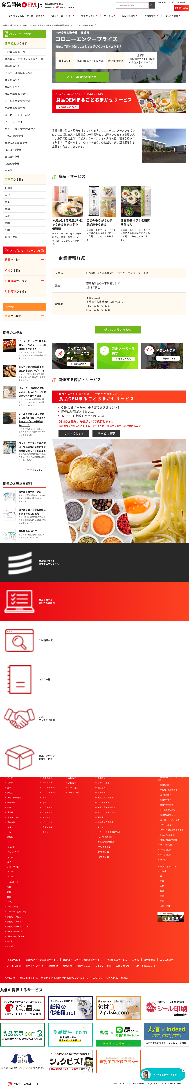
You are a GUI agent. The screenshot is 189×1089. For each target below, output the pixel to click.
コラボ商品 (73, 787)
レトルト (11, 857)
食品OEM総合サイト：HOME (16, 25)
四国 (7, 230)
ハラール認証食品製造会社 (20, 129)
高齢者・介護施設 (105, 822)
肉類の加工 (47, 772)
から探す (16, 43)
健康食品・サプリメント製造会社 (24, 59)
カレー (10, 832)
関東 (7, 202)
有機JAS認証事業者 (16, 142)
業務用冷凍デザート (16, 936)
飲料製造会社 (12, 66)
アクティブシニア (76, 767)
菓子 (9, 862)
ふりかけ (11, 847)
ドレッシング (13, 852)
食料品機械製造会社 (16, 94)
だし (9, 842)
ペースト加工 (48, 812)
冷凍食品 (11, 822)
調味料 (10, 837)
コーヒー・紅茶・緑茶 (17, 115)
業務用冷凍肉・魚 (15, 931)
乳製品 (10, 812)
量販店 (101, 772)
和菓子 (10, 886)
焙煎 (45, 802)
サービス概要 (106, 433)
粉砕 (45, 797)
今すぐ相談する (74, 433)
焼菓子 (10, 891)
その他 (8, 170)
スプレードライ (49, 792)
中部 (7, 209)
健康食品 (11, 802)
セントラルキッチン (106, 812)
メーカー (102, 792)
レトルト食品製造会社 (17, 101)
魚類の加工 (47, 777)
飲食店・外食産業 (105, 797)
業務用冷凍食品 (14, 916)
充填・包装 (47, 827)
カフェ (101, 827)
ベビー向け (73, 772)
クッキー (11, 877)
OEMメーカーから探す (41, 25)
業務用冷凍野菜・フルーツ (19, 926)
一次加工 (11, 941)
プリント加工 (48, 822)
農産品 (10, 792)
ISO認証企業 (12, 163)
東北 (7, 195)
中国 (7, 223)
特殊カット (47, 782)
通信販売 (102, 787)
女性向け (72, 782)
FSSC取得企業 (13, 149)
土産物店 (102, 777)
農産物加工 (47, 767)
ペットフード (13, 906)
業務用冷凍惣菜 (14, 921)
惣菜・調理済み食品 (16, 767)
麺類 (9, 787)
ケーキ (10, 872)
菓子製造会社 (12, 80)
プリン (10, 901)
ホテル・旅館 (103, 782)
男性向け (72, 777)
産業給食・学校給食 (106, 807)
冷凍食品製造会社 (15, 108)
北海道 (8, 188)
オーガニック (74, 792)
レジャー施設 (103, 802)
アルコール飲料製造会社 (19, 73)
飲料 (9, 772)
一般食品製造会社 (62, 25)
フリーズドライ (14, 122)
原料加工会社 (12, 87)
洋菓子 (10, 896)
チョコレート (13, 881)
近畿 (7, 216)
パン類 (10, 777)
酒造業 (101, 817)
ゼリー (10, 827)
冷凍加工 (46, 817)
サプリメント (13, 817)
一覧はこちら (36, 469)
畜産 (9, 807)
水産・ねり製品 (14, 797)
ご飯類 (10, 782)
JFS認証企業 (12, 156)
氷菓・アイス (13, 867)
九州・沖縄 (11, 237)
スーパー (102, 767)
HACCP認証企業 (14, 136)
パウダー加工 (48, 807)
